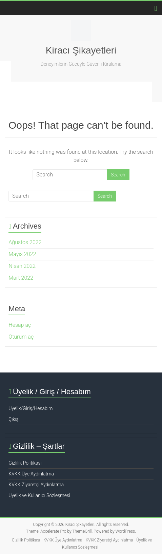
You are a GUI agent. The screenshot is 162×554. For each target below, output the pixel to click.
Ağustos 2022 (24, 242)
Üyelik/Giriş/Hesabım (30, 408)
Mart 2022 (20, 278)
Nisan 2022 (22, 266)
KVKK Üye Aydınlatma (31, 473)
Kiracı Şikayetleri (81, 50)
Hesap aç (19, 325)
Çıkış (13, 419)
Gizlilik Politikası (24, 463)
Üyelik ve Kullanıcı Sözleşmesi (39, 495)
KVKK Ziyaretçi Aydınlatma (36, 484)
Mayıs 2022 (22, 254)
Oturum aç (21, 337)
